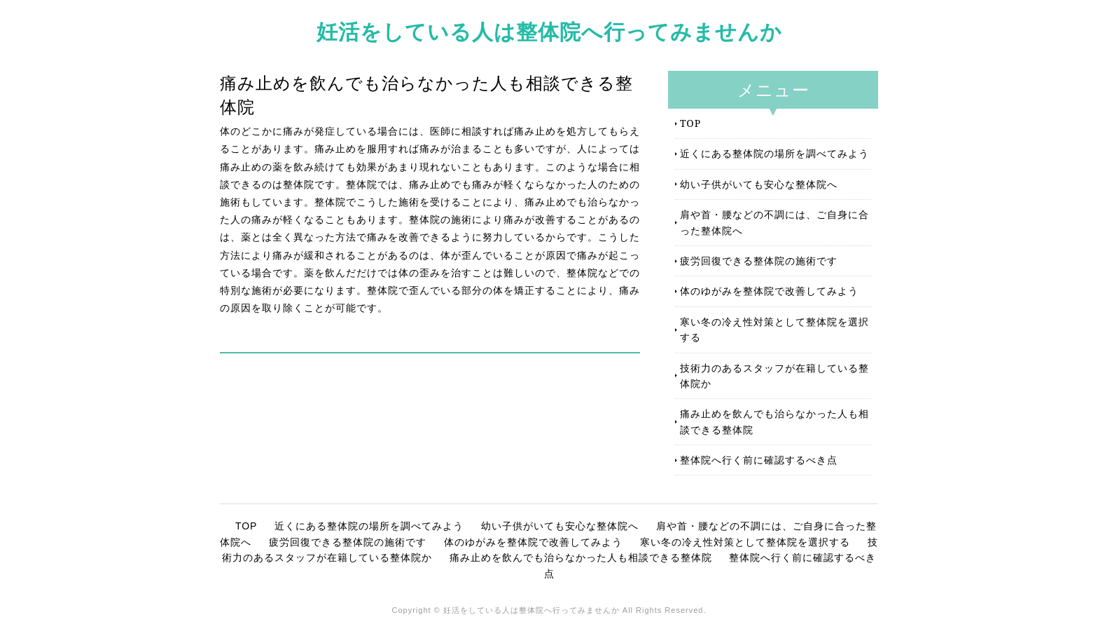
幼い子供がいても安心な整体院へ (759, 184)
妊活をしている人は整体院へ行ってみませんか (549, 31)
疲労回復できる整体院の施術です (759, 260)
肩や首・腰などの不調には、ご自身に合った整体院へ (774, 222)
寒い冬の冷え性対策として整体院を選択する (774, 329)
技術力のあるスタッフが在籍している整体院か (774, 375)
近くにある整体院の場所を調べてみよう (774, 153)
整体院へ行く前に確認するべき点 (759, 459)
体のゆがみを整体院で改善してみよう (769, 290)
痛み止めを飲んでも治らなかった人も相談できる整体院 (774, 421)
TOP (690, 123)
